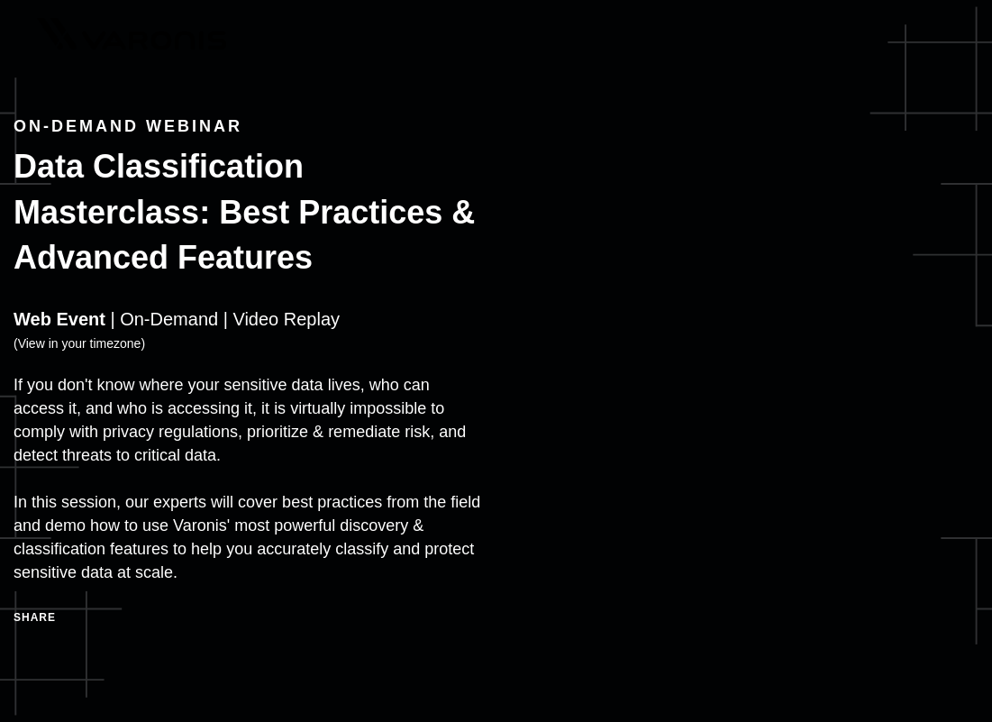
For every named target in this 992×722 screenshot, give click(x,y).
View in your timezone (79, 343)
